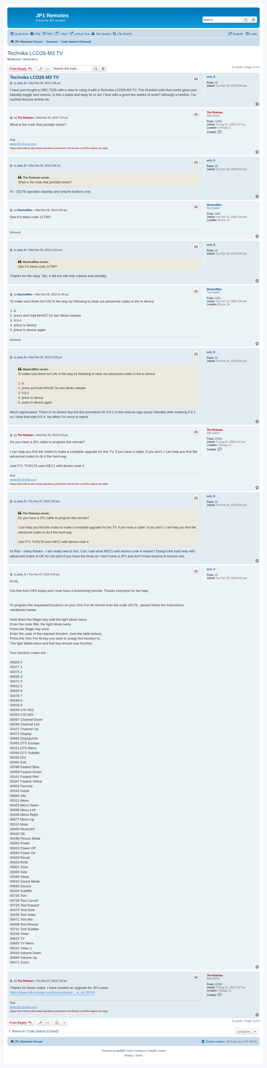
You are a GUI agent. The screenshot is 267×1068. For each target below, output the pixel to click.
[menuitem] (35, 34)
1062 (218, 213)
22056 (218, 121)
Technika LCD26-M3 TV (35, 53)
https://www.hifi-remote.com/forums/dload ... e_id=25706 (52, 992)
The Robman (215, 112)
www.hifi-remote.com (23, 143)
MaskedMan (214, 204)
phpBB (120, 1050)
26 (216, 82)
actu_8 (211, 76)
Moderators (30, 59)
